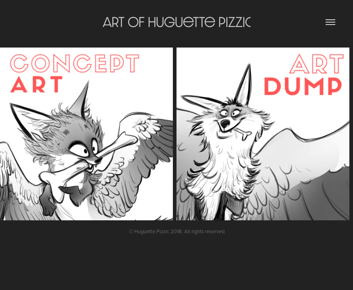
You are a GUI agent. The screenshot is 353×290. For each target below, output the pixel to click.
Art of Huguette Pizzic (177, 22)
